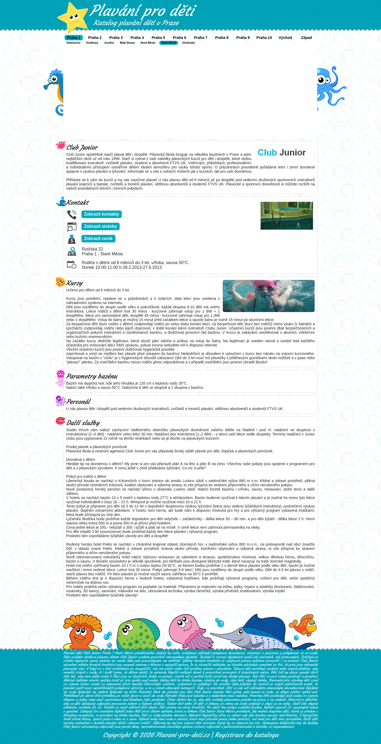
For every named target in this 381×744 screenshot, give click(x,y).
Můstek (69, 680)
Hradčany (92, 42)
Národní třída (175, 695)
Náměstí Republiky (202, 715)
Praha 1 (73, 37)
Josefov (109, 42)
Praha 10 (264, 37)
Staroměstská (279, 680)
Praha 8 (222, 37)
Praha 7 (200, 37)
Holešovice (73, 42)
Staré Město (168, 42)
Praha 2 (95, 37)
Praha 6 (179, 37)
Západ (306, 37)
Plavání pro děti (142, 10)
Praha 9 (243, 37)
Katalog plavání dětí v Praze (136, 23)
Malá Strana (127, 42)
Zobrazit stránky (100, 226)
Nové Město (147, 42)
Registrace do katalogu (246, 735)
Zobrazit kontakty (101, 214)
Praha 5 (158, 37)
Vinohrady (188, 42)
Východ (285, 37)
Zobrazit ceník (98, 238)
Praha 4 (137, 37)
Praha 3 (116, 37)
